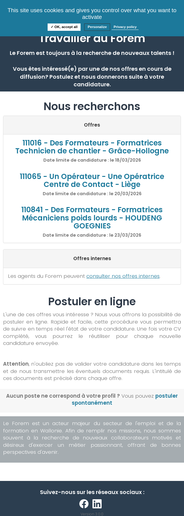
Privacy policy (125, 27)
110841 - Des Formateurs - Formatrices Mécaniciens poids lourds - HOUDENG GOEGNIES (92, 218)
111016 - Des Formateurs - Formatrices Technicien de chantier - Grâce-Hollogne (92, 147)
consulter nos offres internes (123, 276)
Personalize (97, 27)
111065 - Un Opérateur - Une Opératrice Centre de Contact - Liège (92, 180)
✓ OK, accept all (64, 27)
